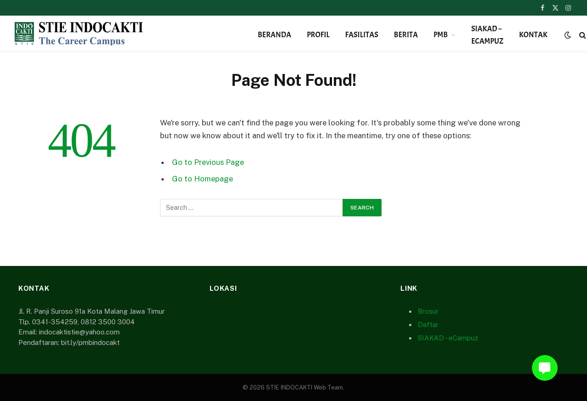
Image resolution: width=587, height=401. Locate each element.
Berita (406, 35)
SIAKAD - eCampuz (448, 338)
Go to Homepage (202, 178)
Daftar (428, 324)
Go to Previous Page (208, 162)
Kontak (533, 35)
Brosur (428, 311)
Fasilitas (361, 35)
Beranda (274, 35)
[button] (545, 368)
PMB (440, 35)
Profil (318, 35)
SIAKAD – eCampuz (487, 35)
